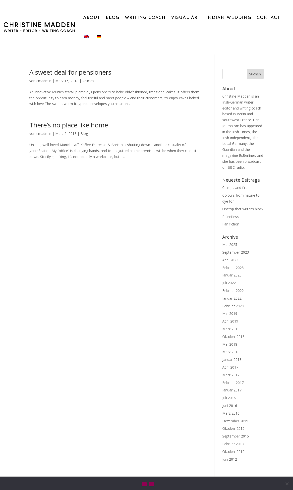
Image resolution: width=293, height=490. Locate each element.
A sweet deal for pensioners (70, 72)
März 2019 (230, 329)
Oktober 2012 (233, 451)
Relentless (230, 216)
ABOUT (91, 17)
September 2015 (235, 436)
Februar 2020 (233, 306)
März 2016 (230, 413)
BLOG (112, 17)
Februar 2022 (233, 290)
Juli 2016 (229, 397)
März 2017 (230, 375)
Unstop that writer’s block (242, 209)
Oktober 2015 (233, 428)
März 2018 (230, 351)
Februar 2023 (233, 267)
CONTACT (268, 17)
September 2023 (235, 252)
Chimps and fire (234, 187)
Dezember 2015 (235, 421)
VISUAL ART (186, 17)
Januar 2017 (231, 390)
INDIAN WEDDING (228, 17)
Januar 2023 (231, 275)
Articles (88, 80)
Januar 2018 (231, 359)
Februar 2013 (233, 443)
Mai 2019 (229, 313)
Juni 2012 (229, 459)
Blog (84, 133)
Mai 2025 (229, 244)
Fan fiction (230, 224)
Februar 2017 (233, 382)
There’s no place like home (68, 124)
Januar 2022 (231, 298)
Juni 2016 (229, 405)
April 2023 (230, 260)
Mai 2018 (229, 344)
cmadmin (43, 80)
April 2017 (230, 367)
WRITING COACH (145, 17)
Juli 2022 (229, 282)
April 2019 (230, 321)
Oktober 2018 (233, 336)
